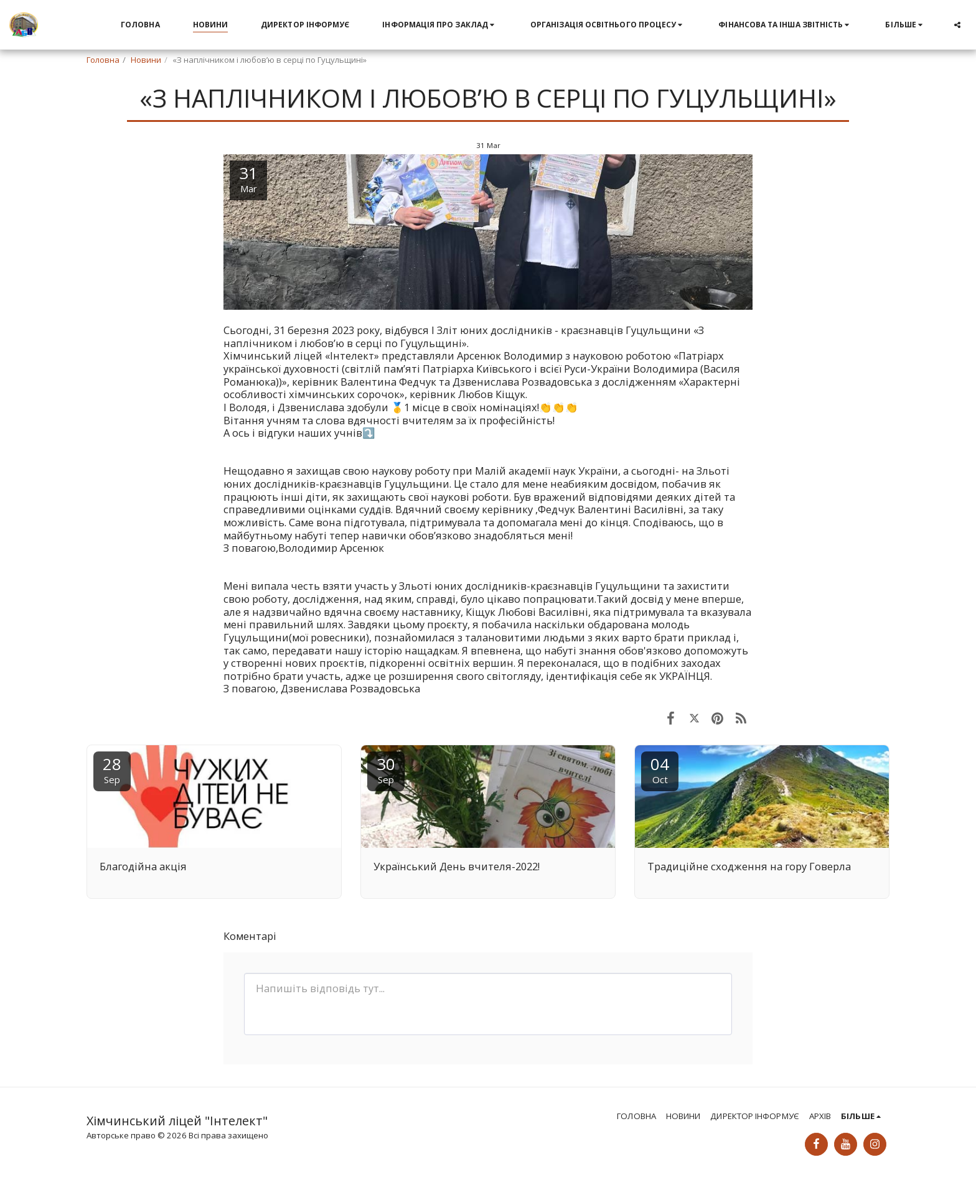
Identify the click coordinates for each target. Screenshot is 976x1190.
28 (112, 769)
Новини (146, 59)
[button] (439, 25)
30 (386, 769)
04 (659, 769)
